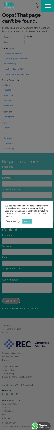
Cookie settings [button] (13, 221)
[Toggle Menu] (48, 6)
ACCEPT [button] (27, 221)
